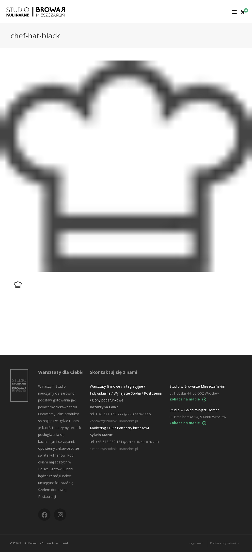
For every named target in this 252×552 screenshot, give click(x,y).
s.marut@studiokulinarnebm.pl (114, 448)
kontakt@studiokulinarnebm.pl (114, 421)
